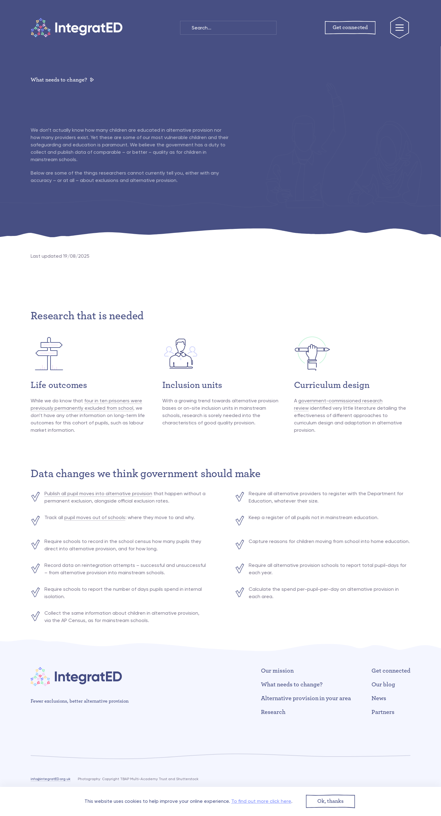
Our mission (277, 671)
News (378, 698)
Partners (382, 712)
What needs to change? (62, 80)
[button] (330, 801)
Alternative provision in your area (306, 698)
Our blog (383, 684)
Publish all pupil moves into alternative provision (98, 493)
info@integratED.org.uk (50, 779)
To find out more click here (261, 801)
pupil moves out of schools (94, 517)
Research (273, 712)
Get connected (390, 671)
